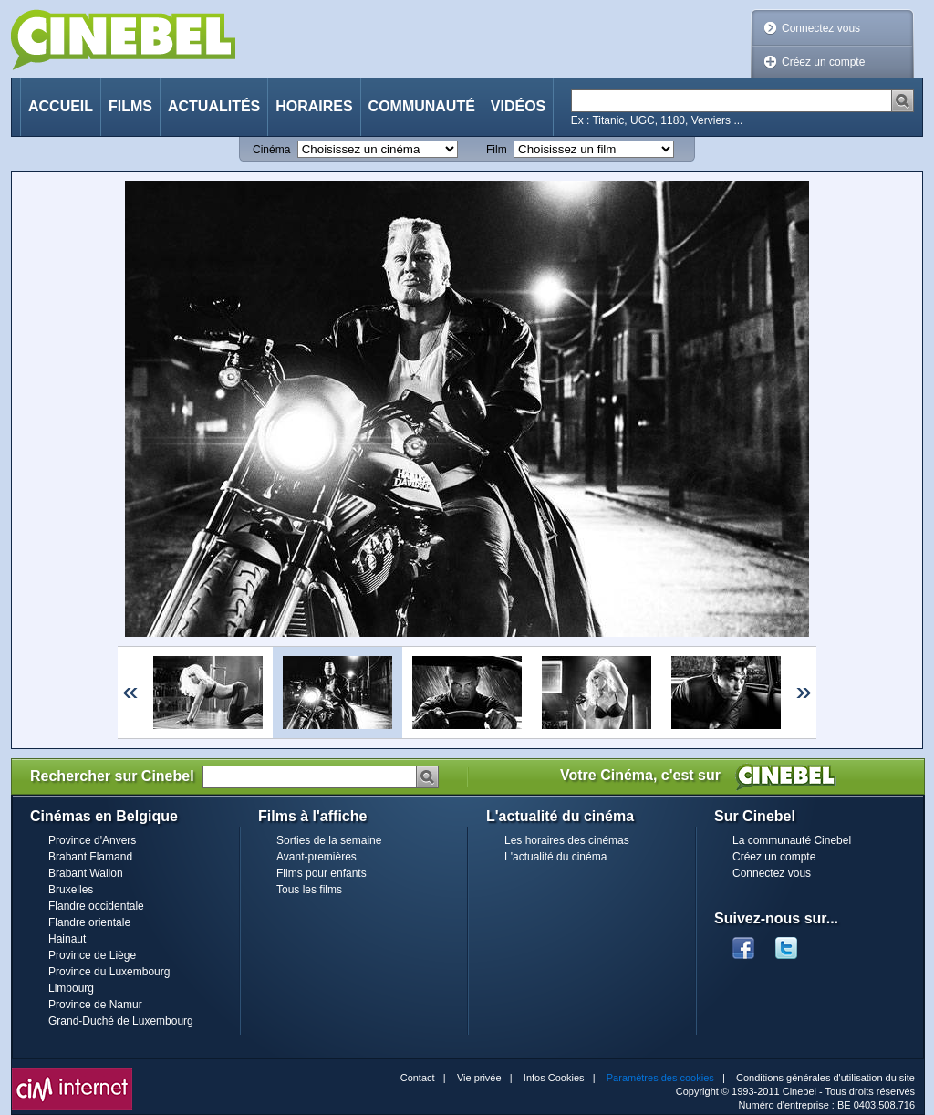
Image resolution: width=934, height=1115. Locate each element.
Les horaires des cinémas (566, 840)
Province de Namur (95, 1004)
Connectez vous (821, 28)
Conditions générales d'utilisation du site (825, 1077)
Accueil (60, 106)
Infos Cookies (554, 1077)
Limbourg (71, 988)
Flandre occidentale (96, 906)
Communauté (421, 106)
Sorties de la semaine (328, 840)
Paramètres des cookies (660, 1077)
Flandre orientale (89, 922)
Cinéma (271, 149)
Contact (417, 1077)
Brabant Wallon (85, 873)
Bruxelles (70, 889)
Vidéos (518, 106)
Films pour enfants (321, 873)
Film (496, 149)
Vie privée (479, 1077)
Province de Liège (92, 955)
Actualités (214, 106)
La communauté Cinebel (791, 840)
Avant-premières (316, 856)
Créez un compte (823, 62)
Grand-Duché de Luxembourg (120, 1021)
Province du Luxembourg (109, 971)
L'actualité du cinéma (555, 856)
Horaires (313, 106)
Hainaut (67, 939)
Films (130, 106)
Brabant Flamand (90, 856)
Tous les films (309, 889)
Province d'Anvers (92, 840)
